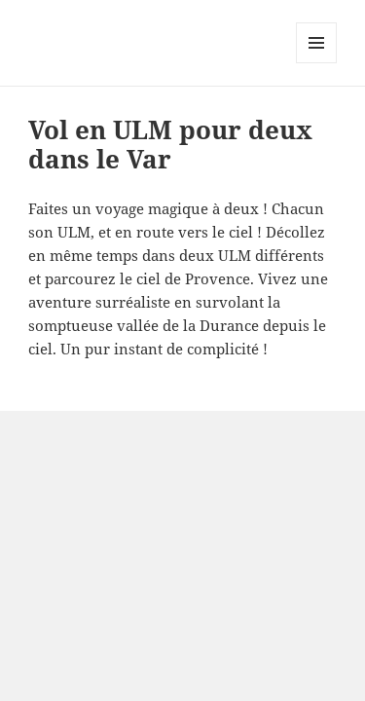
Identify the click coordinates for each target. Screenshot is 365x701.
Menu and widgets (317, 62)
